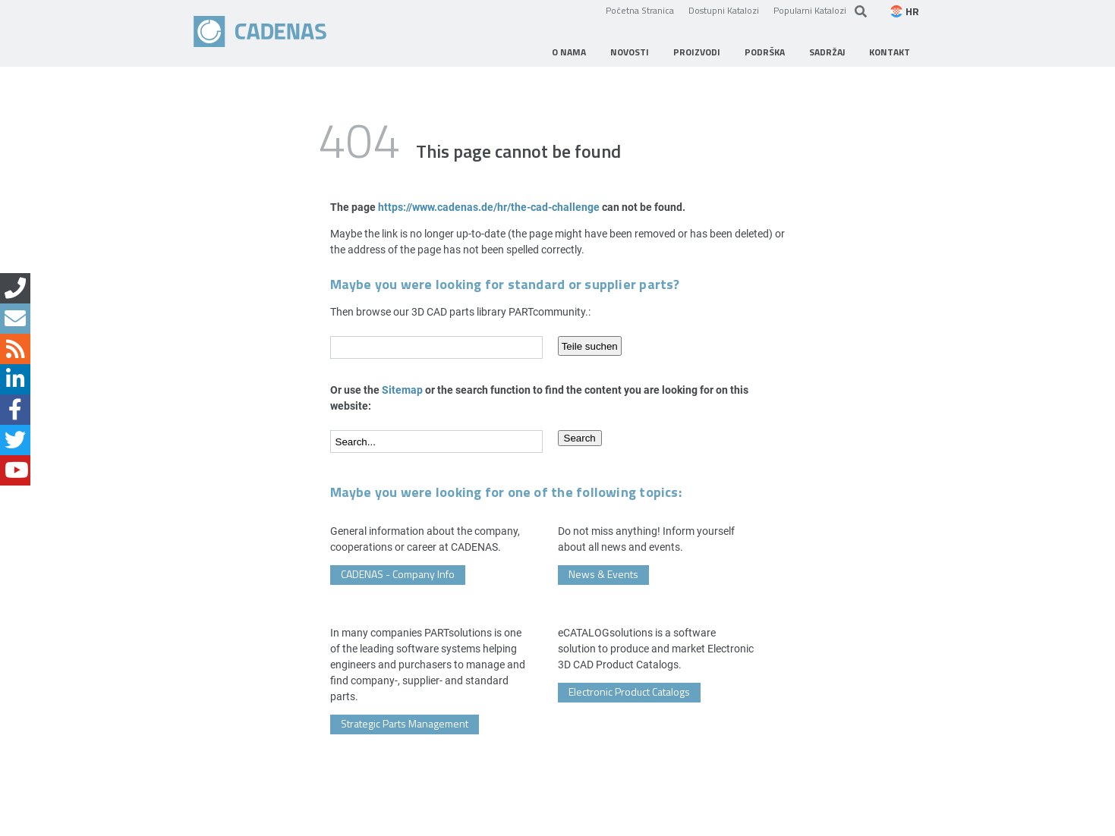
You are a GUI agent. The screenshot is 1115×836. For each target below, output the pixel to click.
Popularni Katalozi (809, 10)
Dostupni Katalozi (723, 10)
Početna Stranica (640, 10)
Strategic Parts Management (404, 723)
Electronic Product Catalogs (629, 691)
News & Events (603, 574)
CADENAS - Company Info (398, 574)
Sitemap (402, 389)
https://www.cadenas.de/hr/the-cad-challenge (489, 207)
